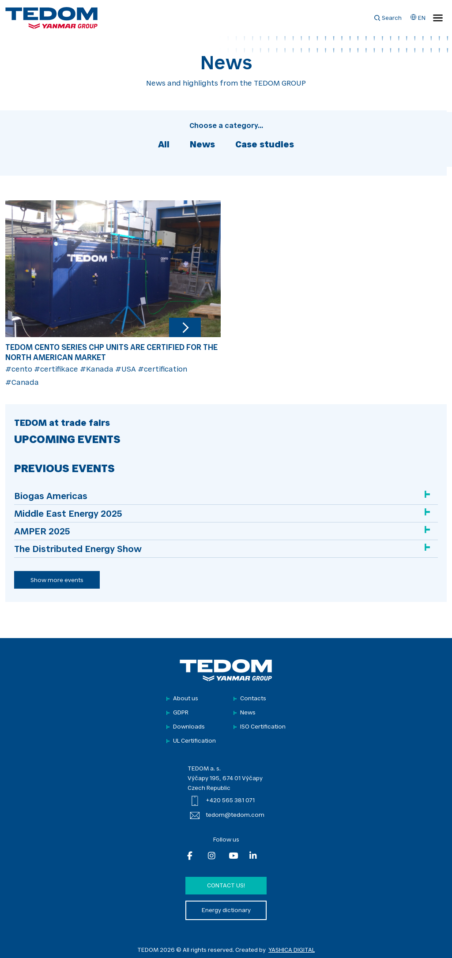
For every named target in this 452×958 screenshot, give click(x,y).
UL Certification (194, 741)
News (202, 145)
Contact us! (226, 886)
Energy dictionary (226, 910)
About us (185, 699)
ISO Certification (263, 727)
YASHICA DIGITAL (291, 950)
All (164, 145)
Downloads (189, 727)
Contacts (253, 699)
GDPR (180, 713)
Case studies (264, 145)
